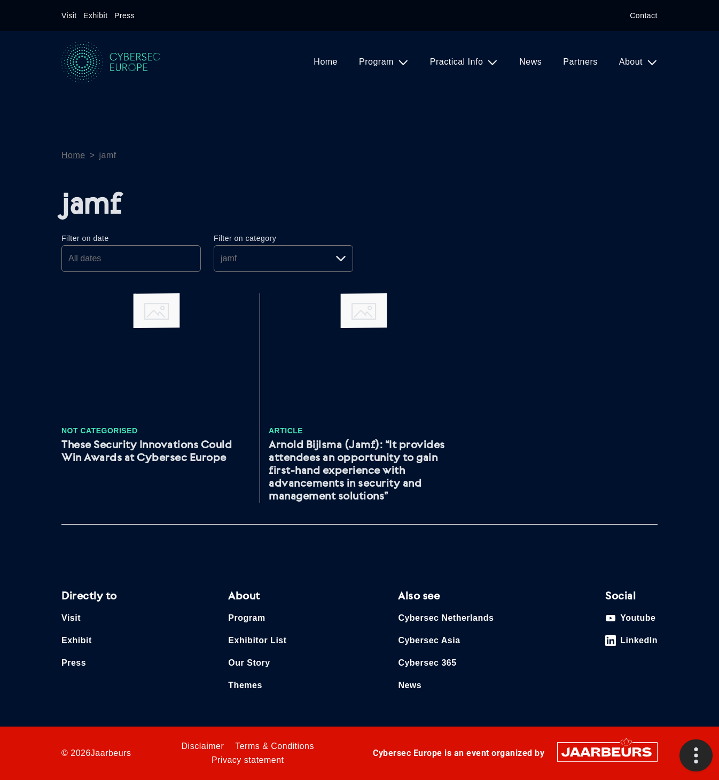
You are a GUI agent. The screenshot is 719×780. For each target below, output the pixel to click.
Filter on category (245, 238)
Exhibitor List (257, 640)
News (530, 61)
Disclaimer (203, 746)
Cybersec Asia (429, 640)
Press (124, 15)
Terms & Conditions (274, 746)
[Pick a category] (283, 258)
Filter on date (85, 238)
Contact (644, 15)
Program (377, 61)
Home (326, 61)
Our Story (249, 662)
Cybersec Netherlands (446, 617)
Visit (69, 15)
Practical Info (458, 61)
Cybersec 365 (427, 662)
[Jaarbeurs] (607, 751)
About (632, 61)
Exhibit (95, 15)
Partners (580, 61)
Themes (245, 685)
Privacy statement (248, 760)
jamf (107, 155)
